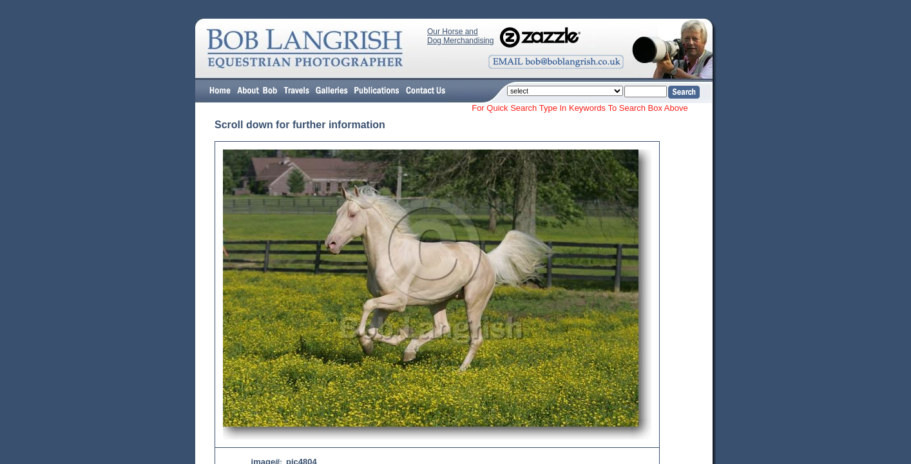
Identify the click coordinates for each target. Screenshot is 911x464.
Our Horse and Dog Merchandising (460, 36)
